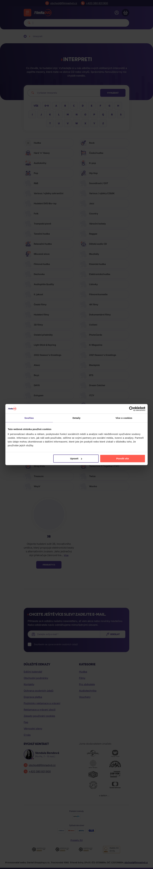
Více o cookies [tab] (124, 417)
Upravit (76, 458)
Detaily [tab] (76, 417)
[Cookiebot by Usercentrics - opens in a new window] (131, 408)
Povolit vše (122, 458)
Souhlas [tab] (29, 417)
